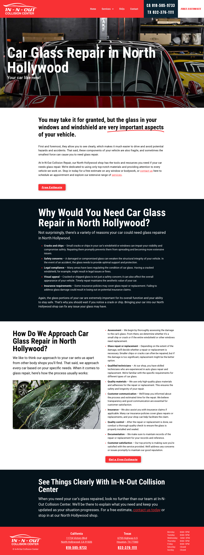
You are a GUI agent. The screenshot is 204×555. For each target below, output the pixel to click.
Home (93, 8)
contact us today (147, 510)
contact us (146, 170)
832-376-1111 (163, 12)
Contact (134, 8)
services (117, 175)
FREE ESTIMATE (191, 9)
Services (108, 9)
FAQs (122, 8)
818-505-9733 (163, 5)
